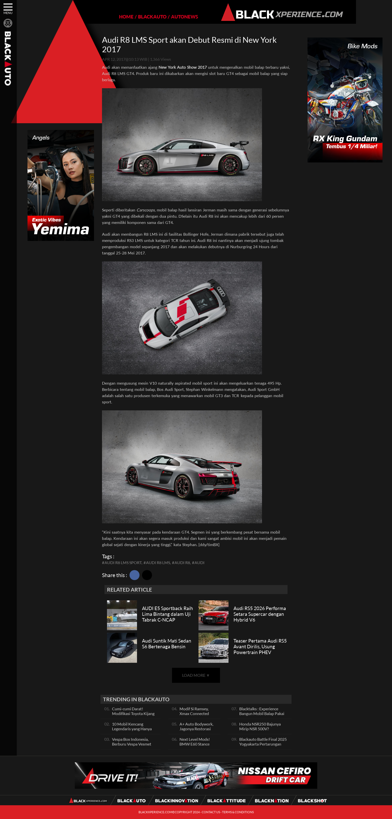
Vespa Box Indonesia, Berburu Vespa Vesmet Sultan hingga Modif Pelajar (131, 746)
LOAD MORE (196, 675)
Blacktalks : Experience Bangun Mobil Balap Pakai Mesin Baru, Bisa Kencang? (262, 713)
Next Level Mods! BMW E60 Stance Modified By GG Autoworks (195, 746)
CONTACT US (211, 812)
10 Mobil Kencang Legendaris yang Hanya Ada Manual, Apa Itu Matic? (132, 731)
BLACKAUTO (135, 16)
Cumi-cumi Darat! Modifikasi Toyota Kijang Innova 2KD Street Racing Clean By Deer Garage (134, 715)
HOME (109, 16)
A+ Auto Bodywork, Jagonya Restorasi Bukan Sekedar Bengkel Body (196, 731)
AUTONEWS (167, 16)
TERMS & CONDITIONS (238, 812)
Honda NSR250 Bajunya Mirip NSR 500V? (260, 726)
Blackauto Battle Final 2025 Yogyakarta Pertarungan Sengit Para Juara (263, 744)
